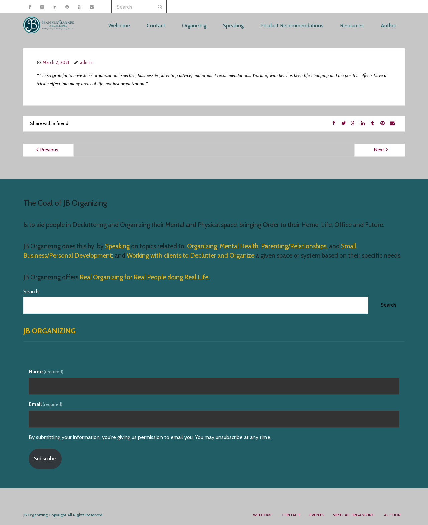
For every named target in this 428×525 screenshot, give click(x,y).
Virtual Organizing (354, 514)
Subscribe (45, 458)
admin (86, 62)
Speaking (118, 246)
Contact (291, 514)
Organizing (202, 246)
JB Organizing (49, 330)
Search (31, 291)
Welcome (263, 514)
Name (46, 371)
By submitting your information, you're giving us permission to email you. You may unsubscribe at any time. (150, 437)
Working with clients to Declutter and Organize (190, 255)
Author (392, 514)
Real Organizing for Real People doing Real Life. (144, 277)
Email (45, 404)
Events (316, 514)
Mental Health (239, 246)
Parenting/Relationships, (294, 246)
